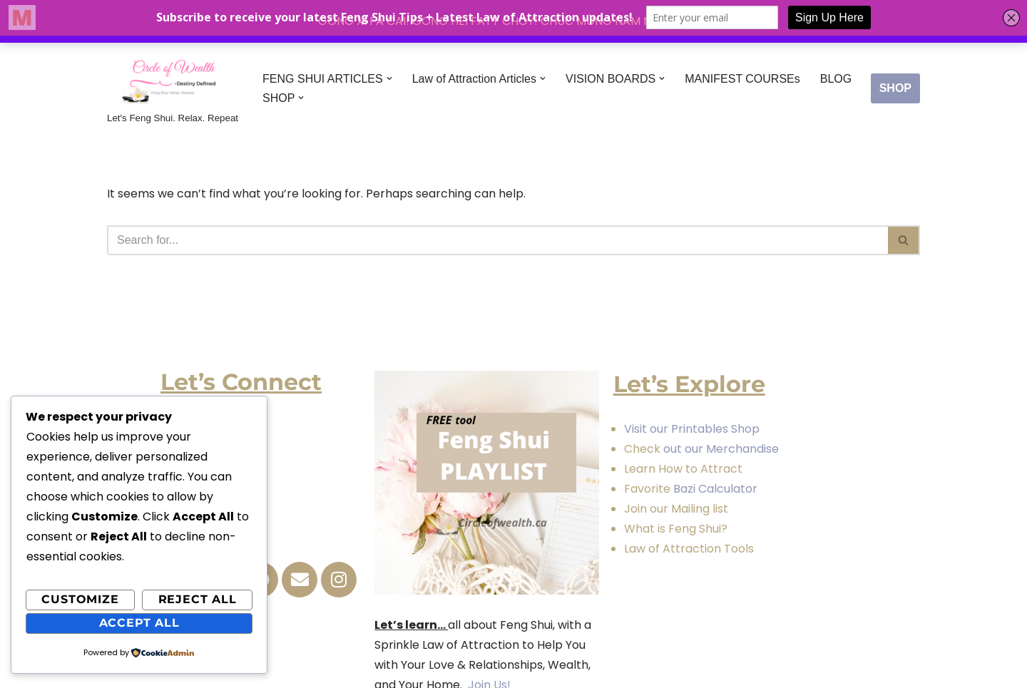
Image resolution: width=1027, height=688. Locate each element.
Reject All (197, 599)
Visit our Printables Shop (692, 429)
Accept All (139, 623)
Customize (79, 599)
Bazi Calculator (713, 489)
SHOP (895, 88)
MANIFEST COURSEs (742, 79)
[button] (389, 78)
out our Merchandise (721, 449)
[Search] (497, 240)
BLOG (836, 79)
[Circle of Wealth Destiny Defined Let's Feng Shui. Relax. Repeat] (172, 88)
